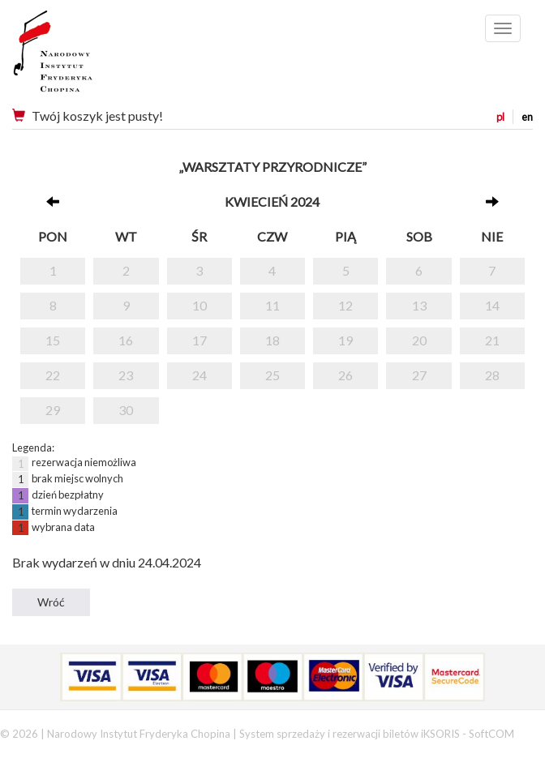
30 (125, 410)
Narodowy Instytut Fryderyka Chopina (83, 56)
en (527, 116)
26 (345, 375)
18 (272, 340)
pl (500, 116)
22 (52, 375)
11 (272, 305)
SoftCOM (491, 733)
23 (125, 375)
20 (419, 340)
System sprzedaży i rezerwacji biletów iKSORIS (349, 733)
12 (345, 305)
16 (125, 340)
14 (492, 305)
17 (199, 340)
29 (52, 410)
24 (199, 375)
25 (272, 375)
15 (52, 340)
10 (199, 305)
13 (419, 305)
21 (492, 340)
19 (345, 340)
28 (492, 375)
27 (419, 375)
